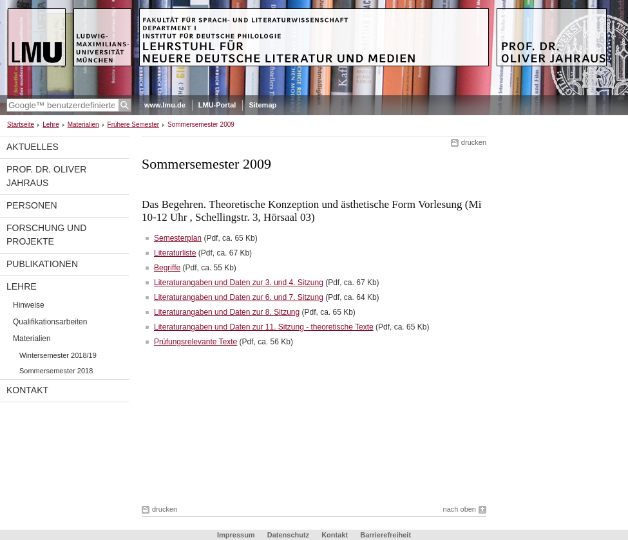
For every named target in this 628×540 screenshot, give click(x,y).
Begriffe (167, 267)
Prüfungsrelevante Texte (195, 341)
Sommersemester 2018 (56, 371)
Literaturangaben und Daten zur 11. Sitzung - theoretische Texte (264, 326)
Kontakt (27, 390)
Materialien (83, 124)
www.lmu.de (165, 105)
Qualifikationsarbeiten (50, 321)
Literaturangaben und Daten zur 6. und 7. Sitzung (238, 297)
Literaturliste (175, 252)
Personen (31, 205)
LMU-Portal (217, 105)
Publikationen (42, 264)
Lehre (51, 124)
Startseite (20, 124)
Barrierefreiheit (385, 535)
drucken (473, 142)
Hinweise (28, 305)
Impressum (236, 535)
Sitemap (262, 105)
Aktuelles (32, 147)
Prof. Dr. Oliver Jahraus (46, 176)
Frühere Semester (133, 124)
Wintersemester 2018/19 (58, 355)
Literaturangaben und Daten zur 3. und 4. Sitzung (238, 282)
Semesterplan (178, 238)
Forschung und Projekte (46, 235)
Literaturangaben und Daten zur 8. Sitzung (227, 312)
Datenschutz (288, 535)
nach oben (459, 509)
